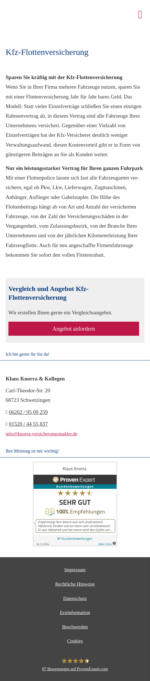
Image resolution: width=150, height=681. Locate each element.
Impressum (75, 569)
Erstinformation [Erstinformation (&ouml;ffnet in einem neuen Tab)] (75, 612)
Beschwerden (75, 627)
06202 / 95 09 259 (28, 412)
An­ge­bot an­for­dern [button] (73, 329)
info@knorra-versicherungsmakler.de (41, 433)
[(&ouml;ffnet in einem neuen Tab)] (75, 544)
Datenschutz (75, 598)
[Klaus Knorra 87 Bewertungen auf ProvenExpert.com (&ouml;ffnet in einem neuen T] (75, 664)
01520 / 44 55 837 (28, 424)
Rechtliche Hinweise (75, 584)
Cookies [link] (75, 641)
